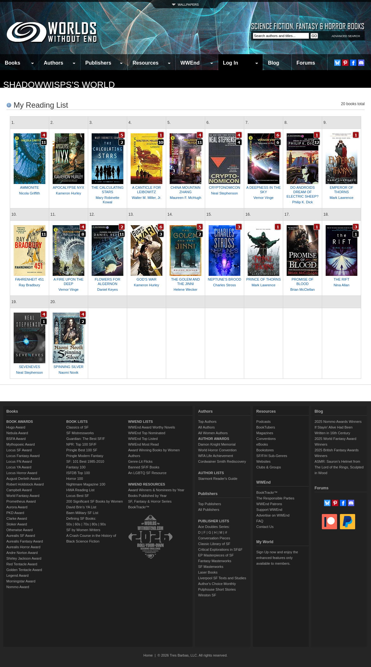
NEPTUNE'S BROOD (224, 279)
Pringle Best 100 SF (81, 450)
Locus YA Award (18, 467)
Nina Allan (341, 285)
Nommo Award (17, 587)
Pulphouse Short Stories (217, 589)
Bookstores (265, 450)
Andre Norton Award (22, 553)
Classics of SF (77, 427)
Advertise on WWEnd (273, 515)
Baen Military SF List (82, 513)
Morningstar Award (21, 581)
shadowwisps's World (59, 85)
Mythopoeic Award (20, 444)
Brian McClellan (302, 289)
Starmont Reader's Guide (218, 478)
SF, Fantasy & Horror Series (150, 501)
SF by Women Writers (83, 530)
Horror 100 (74, 478)
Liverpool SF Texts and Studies (222, 578)
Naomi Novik (68, 372)
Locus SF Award (19, 450)
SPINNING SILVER (69, 367)
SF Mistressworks (80, 433)
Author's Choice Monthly (217, 584)
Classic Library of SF (214, 544)
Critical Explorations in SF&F (220, 549)
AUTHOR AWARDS (213, 439)
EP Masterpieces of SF (216, 555)
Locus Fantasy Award (23, 456)
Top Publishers (209, 504)
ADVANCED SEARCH (346, 36)
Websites (263, 461)
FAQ (259, 521)
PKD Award (15, 513)
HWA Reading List (80, 490)
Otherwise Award (19, 530)
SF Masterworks (210, 567)
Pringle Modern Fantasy (84, 456)
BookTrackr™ (138, 507)
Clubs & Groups (268, 467)
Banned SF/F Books (143, 467)
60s (78, 524)
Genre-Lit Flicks (140, 461)
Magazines (264, 433)
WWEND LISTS (140, 421)
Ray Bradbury (29, 285)
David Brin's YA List (81, 507)
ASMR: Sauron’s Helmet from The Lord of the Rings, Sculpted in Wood (339, 467)
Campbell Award (19, 490)
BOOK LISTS (77, 421)
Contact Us (264, 527)
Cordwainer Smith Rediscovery (222, 461)
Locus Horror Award (21, 473)
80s (94, 524)
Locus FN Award (19, 461)
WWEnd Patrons (269, 504)
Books (12, 63)
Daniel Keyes (107, 289)
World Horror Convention (217, 450)
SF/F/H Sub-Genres (271, 456)
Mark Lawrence (341, 198)
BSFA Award (16, 439)
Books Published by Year (147, 496)
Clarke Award (16, 518)
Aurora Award (16, 507)
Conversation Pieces (214, 538)
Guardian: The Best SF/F (85, 439)
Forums (305, 63)
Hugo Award (15, 427)
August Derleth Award (23, 478)
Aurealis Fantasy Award (24, 541)
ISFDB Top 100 (78, 473)
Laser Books (208, 572)
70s (86, 524)
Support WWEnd (269, 509)
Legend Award (17, 575)
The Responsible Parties (275, 498)
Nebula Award (17, 433)
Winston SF (207, 595)
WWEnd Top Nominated (146, 433)
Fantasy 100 (76, 467)
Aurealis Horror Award (23, 547)
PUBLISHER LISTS (213, 521)
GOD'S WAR (147, 279)
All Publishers (208, 509)
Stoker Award (16, 524)
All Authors (206, 427)
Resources (146, 63)
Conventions (266, 439)
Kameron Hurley (68, 193)
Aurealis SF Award (20, 535)
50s (69, 524)
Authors (53, 63)
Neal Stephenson (224, 193)
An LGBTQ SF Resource (147, 473)
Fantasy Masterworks (214, 561)
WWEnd (189, 63)
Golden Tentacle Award (24, 570)
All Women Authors (213, 433)
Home (148, 655)
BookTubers (265, 427)
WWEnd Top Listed (143, 439)
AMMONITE (29, 187)
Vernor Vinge (263, 198)
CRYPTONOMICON (224, 187)
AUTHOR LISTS (211, 473)
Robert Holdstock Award (25, 484)
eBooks (262, 444)
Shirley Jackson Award (23, 558)
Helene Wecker (186, 289)
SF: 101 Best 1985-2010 (85, 461)
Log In (230, 63)
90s (103, 524)
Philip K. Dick (302, 202)
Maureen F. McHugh (185, 198)
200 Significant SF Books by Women (94, 501)
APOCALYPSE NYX (68, 187)
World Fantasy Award (22, 496)
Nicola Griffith (29, 193)
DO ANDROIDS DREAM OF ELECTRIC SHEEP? (303, 192)
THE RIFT (341, 279)
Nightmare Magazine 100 (85, 484)
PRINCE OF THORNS (263, 279)
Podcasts (263, 421)
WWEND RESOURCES (146, 484)
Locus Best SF (77, 496)
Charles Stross (224, 285)
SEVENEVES (29, 367)
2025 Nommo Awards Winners (338, 421)
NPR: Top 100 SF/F (81, 444)
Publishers (98, 63)
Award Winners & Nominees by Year (156, 490)
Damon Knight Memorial (217, 444)
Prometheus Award (21, 501)
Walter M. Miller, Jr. (146, 198)
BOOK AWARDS (19, 421)
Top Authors (207, 421)
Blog (273, 63)
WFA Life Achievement (215, 456)
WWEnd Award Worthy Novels (151, 427)
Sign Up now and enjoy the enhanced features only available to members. (277, 557)
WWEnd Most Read (143, 444)
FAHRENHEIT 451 (29, 279)
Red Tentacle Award (21, 564)
